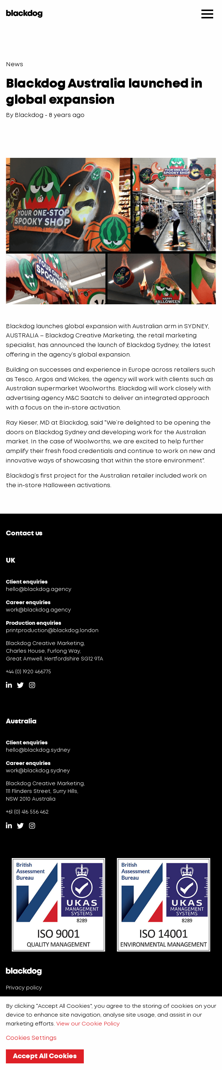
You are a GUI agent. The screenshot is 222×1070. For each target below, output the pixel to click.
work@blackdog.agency (38, 610)
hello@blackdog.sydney (38, 750)
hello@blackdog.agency (38, 589)
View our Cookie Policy (88, 1024)
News (14, 64)
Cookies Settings (31, 1038)
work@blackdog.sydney (38, 771)
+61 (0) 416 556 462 (27, 812)
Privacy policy (24, 988)
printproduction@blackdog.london (52, 630)
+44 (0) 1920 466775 (28, 672)
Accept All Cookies (45, 1056)
